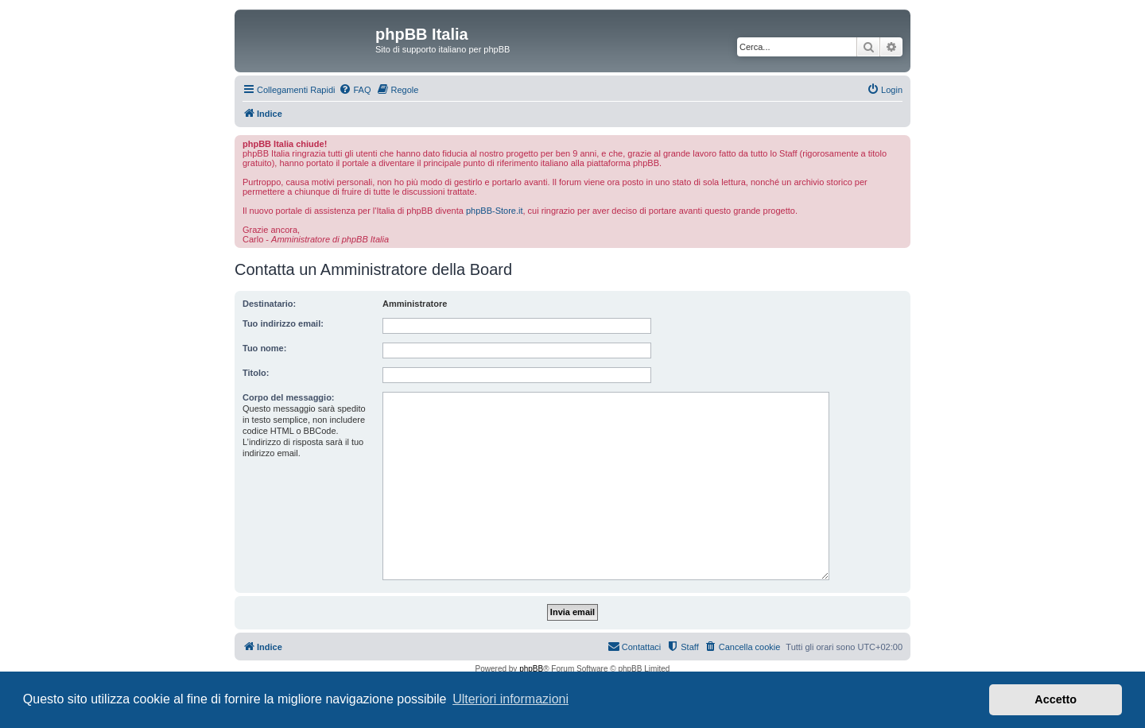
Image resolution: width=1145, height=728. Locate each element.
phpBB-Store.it (494, 210)
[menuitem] (355, 89)
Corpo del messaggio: (289, 397)
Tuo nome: (264, 348)
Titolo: (256, 373)
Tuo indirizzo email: (283, 323)
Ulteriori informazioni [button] (510, 699)
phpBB (531, 668)
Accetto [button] (1055, 699)
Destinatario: (269, 303)
